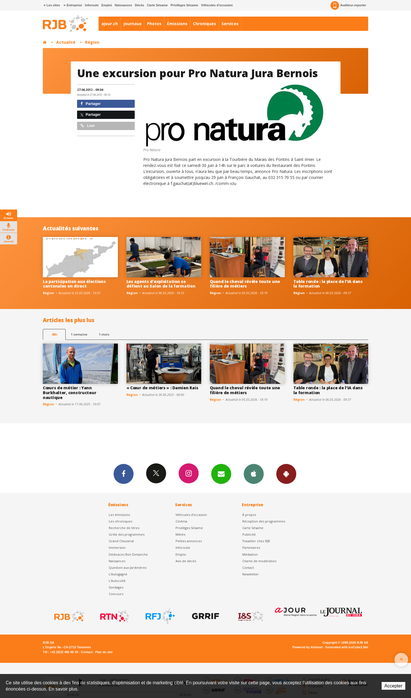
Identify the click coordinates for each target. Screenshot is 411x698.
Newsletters (221, 473)
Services (230, 23)
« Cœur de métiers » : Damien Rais (162, 387)
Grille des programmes (126, 534)
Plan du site (103, 652)
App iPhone (254, 473)
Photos (154, 23)
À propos (249, 514)
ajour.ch (109, 23)
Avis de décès (186, 561)
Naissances (123, 5)
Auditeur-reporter (348, 5)
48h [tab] (54, 334)
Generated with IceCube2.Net (346, 647)
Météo (181, 534)
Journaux (132, 23)
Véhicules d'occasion (217, 5)
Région (92, 42)
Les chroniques (120, 521)
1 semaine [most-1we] (79, 334)
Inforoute (92, 5)
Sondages (116, 587)
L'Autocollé (117, 581)
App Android (286, 473)
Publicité (249, 534)
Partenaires (251, 547)
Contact (248, 567)
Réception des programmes (263, 521)
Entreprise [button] (72, 5)
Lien (87, 125)
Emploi (106, 5)
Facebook (124, 473)
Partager (90, 103)
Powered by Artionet (308, 647)
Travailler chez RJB (256, 541)
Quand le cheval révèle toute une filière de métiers (245, 284)
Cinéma (181, 521)
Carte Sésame (157, 5)
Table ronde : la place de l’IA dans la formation (328, 284)
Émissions (177, 23)
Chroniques (204, 23)
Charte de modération (259, 561)
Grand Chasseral (121, 541)
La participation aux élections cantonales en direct (74, 284)
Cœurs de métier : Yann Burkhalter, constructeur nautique (69, 392)
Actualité (65, 42)
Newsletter (250, 574)
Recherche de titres (124, 528)
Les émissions (119, 514)
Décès (139, 5)
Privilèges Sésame (184, 5)
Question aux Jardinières (127, 567)
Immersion (117, 547)
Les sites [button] (51, 5)
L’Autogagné (118, 574)
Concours (116, 594)
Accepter (393, 685)
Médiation (250, 554)
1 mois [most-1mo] (104, 334)
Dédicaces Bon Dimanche (128, 554)
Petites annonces (189, 541)
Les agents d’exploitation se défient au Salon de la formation (161, 284)
